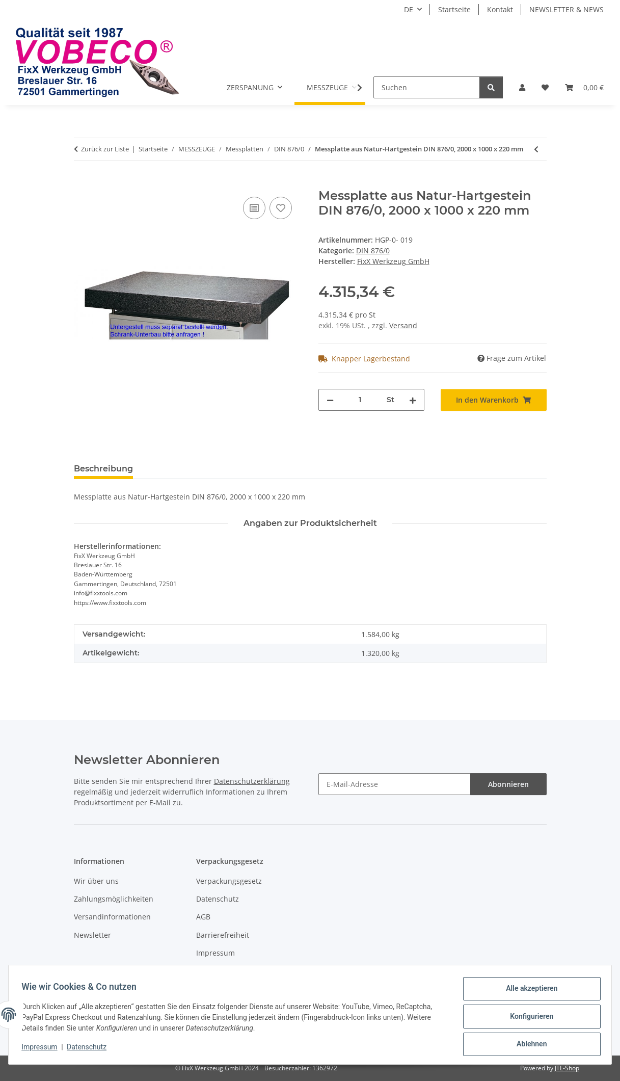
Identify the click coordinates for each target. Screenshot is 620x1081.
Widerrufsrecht (222, 971)
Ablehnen (528, 1045)
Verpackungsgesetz (229, 881)
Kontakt (500, 9)
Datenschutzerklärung (252, 781)
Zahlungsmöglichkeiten (113, 899)
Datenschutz (90, 1049)
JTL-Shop (567, 1068)
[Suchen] (426, 87)
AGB (203, 916)
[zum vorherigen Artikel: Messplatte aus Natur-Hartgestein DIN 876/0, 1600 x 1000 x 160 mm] (536, 149)
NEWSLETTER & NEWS (566, 9)
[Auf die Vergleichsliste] (254, 208)
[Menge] (360, 399)
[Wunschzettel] (545, 87)
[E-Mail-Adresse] (394, 784)
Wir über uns (96, 881)
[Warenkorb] (584, 87)
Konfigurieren (528, 1018)
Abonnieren (508, 784)
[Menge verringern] (330, 399)
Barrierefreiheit (222, 935)
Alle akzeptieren (528, 992)
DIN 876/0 (373, 250)
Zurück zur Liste (105, 148)
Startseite (454, 9)
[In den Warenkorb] (82, 183)
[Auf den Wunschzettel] (280, 208)
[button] (522, 87)
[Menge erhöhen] (412, 399)
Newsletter (92, 935)
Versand (403, 325)
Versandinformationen (112, 916)
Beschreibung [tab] (103, 468)
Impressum (43, 1049)
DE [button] (408, 9)
